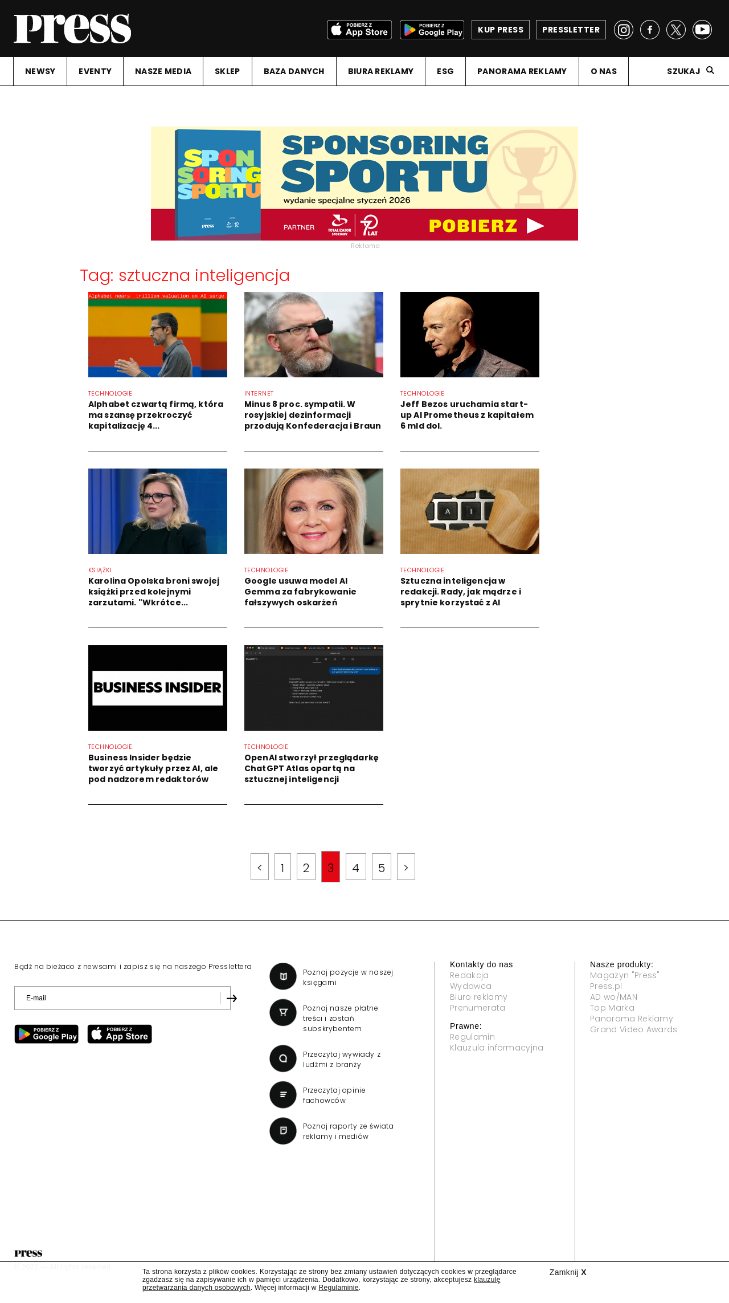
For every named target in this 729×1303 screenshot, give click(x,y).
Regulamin (472, 1037)
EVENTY (95, 71)
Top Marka (612, 1007)
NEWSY (40, 71)
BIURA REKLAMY (381, 71)
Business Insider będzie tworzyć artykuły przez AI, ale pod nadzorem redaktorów (153, 768)
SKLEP (227, 71)
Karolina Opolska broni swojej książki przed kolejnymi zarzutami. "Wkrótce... (153, 591)
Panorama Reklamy (631, 1018)
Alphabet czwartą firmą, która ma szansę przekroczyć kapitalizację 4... (155, 414)
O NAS (604, 71)
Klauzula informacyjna (497, 1047)
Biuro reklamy (478, 997)
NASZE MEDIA (163, 71)
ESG (445, 71)
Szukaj (684, 71)
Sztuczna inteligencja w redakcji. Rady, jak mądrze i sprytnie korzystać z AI (460, 591)
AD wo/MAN (613, 997)
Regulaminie (338, 1288)
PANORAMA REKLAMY (522, 71)
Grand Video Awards (634, 1029)
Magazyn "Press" (625, 975)
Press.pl (606, 986)
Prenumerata (478, 1007)
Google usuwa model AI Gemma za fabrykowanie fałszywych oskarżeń (300, 591)
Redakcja (469, 975)
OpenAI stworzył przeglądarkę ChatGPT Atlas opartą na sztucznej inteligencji (311, 768)
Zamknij (568, 1272)
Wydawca (471, 986)
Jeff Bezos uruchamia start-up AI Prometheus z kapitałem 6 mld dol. (467, 414)
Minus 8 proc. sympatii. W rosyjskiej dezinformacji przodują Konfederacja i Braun (312, 414)
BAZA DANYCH (294, 71)
